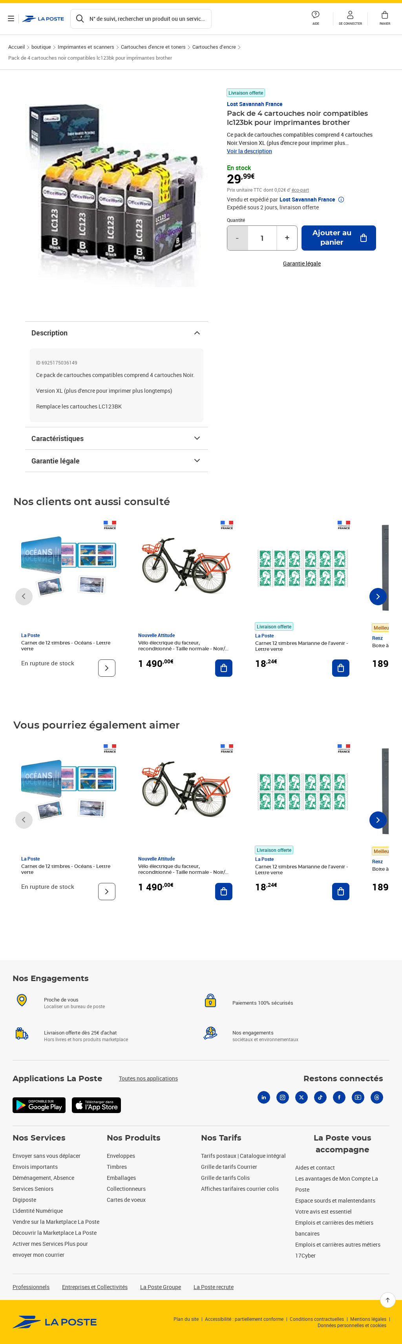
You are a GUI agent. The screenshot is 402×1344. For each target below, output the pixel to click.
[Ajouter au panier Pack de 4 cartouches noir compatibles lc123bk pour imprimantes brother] (339, 238)
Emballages (121, 1177)
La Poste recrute (214, 1287)
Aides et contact (315, 1167)
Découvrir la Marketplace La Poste (55, 1232)
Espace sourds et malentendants (335, 1200)
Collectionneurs (126, 1188)
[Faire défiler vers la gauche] (24, 596)
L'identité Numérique (38, 1210)
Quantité (236, 220)
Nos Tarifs (221, 1138)
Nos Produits (134, 1138)
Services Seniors (33, 1188)
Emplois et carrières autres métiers (337, 1244)
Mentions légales (368, 1319)
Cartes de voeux (126, 1199)
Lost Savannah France (254, 104)
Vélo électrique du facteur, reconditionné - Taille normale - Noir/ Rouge (181, 649)
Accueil (16, 46)
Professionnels (31, 1287)
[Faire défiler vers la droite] (378, 596)
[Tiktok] (320, 1097)
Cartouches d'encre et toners (153, 46)
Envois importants (35, 1166)
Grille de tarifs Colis (225, 1177)
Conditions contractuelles (317, 1319)
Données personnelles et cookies (352, 1325)
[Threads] (377, 1097)
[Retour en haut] (388, 1300)
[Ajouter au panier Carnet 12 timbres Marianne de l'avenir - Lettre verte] (340, 668)
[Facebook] (339, 1097)
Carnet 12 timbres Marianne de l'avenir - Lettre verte (301, 646)
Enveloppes (121, 1155)
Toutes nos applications (148, 1078)
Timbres (117, 1166)
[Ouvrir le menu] (11, 19)
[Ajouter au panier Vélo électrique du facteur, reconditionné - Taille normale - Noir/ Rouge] (223, 668)
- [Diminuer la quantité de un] (237, 238)
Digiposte (24, 1199)
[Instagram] (282, 1097)
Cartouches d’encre (214, 46)
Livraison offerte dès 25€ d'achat (80, 1032)
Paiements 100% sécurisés (262, 1002)
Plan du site (186, 1319)
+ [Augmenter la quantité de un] (287, 238)
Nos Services (39, 1138)
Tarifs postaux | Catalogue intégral (243, 1155)
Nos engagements (253, 1032)
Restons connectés (343, 1079)
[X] (301, 1097)
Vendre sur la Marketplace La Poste (56, 1221)
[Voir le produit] (106, 668)
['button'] (43, 19)
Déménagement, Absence (43, 1177)
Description (116, 332)
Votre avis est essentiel (323, 1211)
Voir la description (249, 151)
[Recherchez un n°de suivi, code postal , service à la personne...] (141, 19)
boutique (41, 46)
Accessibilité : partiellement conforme (244, 1319)
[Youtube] (358, 1097)
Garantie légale (116, 460)
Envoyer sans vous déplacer (46, 1155)
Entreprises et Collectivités (95, 1287)
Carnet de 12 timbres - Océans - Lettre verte (65, 646)
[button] (350, 18)
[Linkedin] (264, 1097)
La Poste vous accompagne (342, 1144)
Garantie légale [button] (302, 263)
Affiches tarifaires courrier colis (240, 1188)
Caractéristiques (116, 438)
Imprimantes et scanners (86, 46)
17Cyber (305, 1255)
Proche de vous (61, 999)
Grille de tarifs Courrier (229, 1166)
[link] (55, 1322)
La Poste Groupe (160, 1287)
